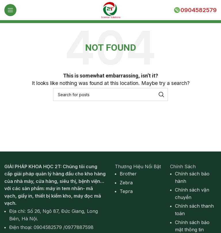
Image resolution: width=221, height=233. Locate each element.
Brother (128, 174)
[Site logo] (110, 9)
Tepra (126, 191)
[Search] (110, 94)
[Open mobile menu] (10, 10)
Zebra (126, 182)
